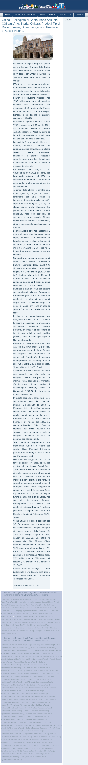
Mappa (42, 15)
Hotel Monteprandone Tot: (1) (38, 716)
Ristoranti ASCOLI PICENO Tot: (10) (14, 656)
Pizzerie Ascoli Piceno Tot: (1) (12, 653)
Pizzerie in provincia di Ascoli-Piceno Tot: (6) (30, 622)
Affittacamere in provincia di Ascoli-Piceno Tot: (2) (19, 599)
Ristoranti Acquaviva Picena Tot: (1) (44, 648)
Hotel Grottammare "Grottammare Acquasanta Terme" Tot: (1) (23, 696)
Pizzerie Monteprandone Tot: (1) (12, 719)
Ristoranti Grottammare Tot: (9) (37, 693)
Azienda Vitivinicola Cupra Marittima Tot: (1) (30, 676)
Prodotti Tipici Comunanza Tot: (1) (38, 670)
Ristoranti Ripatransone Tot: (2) (12, 734)
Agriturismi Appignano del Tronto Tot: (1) (15, 650)
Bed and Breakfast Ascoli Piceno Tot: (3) (46, 650)
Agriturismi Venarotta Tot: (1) (11, 760)
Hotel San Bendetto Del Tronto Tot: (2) (47, 737)
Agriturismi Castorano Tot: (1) (11, 668)
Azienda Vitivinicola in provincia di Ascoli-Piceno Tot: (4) (21, 605)
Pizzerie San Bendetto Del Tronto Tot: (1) (16, 739)
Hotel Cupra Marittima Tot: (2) (11, 682)
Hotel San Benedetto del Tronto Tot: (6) (27, 748)
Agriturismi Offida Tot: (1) (10, 722)
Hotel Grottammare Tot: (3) (34, 691)
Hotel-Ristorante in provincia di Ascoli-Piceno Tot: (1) (34, 616)
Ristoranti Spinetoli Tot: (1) (10, 757)
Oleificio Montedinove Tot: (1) (41, 708)
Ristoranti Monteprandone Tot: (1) (38, 719)
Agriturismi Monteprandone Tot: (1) (13, 716)
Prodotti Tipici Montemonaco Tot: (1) (39, 714)
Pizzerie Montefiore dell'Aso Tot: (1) (37, 711)
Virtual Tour (65, 15)
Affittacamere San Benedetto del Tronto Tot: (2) (29, 742)
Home (7, 15)
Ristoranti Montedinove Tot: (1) (12, 711)
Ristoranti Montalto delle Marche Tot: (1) (15, 708)
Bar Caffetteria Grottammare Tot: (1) (35, 688)
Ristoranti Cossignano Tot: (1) (34, 673)
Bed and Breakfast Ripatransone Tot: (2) (40, 728)
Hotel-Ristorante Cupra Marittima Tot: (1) (38, 682)
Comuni (52, 15)
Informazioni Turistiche (24, 15)
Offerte (79, 15)
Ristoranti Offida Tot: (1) (25, 725)
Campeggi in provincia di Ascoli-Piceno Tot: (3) (32, 611)
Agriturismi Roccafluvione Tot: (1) (37, 734)
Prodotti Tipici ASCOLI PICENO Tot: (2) (38, 653)
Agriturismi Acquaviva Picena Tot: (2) (42, 645)
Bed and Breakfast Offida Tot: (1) (32, 722)
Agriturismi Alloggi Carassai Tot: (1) (42, 656)
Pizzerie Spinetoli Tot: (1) (44, 754)
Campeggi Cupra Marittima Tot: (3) (39, 679)
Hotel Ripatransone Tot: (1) (34, 731)
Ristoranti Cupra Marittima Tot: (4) (13, 685)
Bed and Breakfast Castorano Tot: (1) (37, 668)
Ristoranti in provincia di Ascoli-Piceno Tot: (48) (31, 628)
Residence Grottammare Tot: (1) (12, 693)
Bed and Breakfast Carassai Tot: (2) (35, 659)
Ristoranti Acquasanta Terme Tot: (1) (14, 645)
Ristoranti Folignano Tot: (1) (11, 688)
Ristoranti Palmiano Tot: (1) (45, 725)
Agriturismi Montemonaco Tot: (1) (13, 714)
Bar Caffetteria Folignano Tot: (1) (39, 685)
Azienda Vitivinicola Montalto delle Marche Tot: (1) (31, 705)
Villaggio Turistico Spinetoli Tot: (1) (33, 757)
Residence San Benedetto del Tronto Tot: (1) (39, 751)
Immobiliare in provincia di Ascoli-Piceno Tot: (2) (18, 619)
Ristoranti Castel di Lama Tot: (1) (25, 662)
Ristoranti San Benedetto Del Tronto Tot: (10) (17, 754)
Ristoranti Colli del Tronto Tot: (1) (13, 670)
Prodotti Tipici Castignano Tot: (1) (36, 665)
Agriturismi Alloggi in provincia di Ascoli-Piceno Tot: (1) (39, 602)
